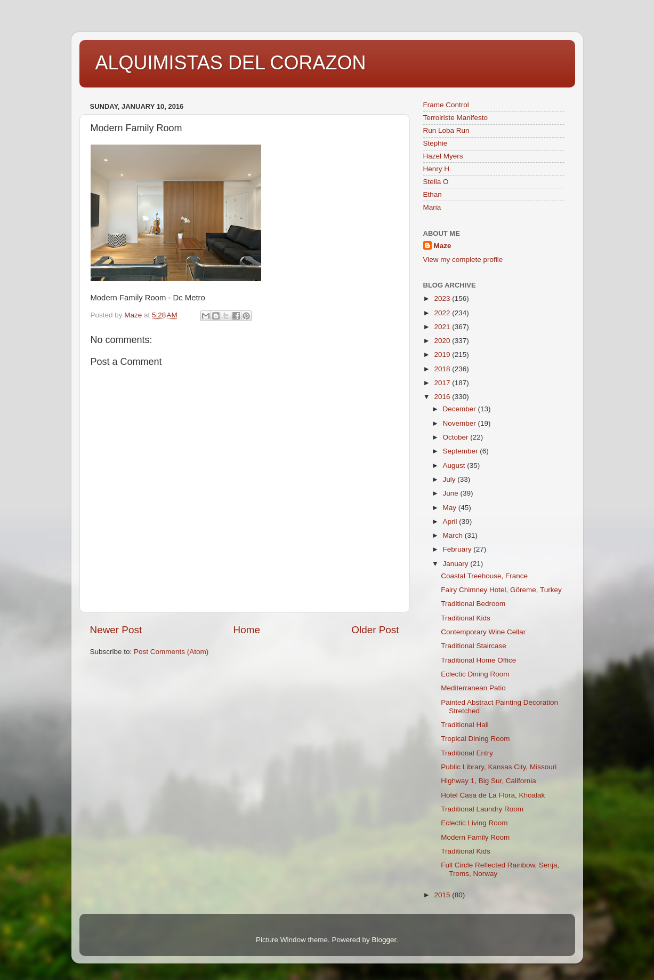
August (455, 465)
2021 (443, 327)
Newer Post (116, 629)
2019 (443, 354)
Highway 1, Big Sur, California (488, 781)
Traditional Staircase (473, 646)
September (461, 451)
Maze (442, 246)
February (458, 549)
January (457, 564)
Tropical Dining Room (475, 739)
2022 (443, 313)
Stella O (436, 182)
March (454, 535)
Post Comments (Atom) (171, 652)
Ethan (432, 194)
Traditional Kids (465, 618)
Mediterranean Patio (473, 688)
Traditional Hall (465, 725)
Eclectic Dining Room (475, 674)
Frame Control (446, 105)
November (460, 423)
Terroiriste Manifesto (455, 118)
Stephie (435, 143)
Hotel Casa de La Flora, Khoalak (493, 795)
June (452, 493)
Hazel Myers (443, 156)
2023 (443, 298)
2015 (443, 895)
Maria (432, 207)
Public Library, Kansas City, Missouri (498, 767)
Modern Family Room (475, 837)
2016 (443, 397)
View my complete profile (463, 260)
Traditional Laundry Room (482, 809)
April (451, 521)
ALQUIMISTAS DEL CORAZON (230, 63)
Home (246, 629)
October (457, 437)
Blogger (384, 940)
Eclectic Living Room (474, 823)
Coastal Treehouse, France (484, 576)
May (450, 508)
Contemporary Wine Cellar (483, 632)
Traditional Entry (467, 753)
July (450, 479)
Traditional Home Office (478, 660)
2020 (443, 341)
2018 (443, 369)
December (460, 409)
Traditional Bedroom (473, 604)
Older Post (375, 629)
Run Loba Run (446, 130)
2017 (443, 383)
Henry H (436, 169)
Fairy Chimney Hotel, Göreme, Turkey (501, 590)
